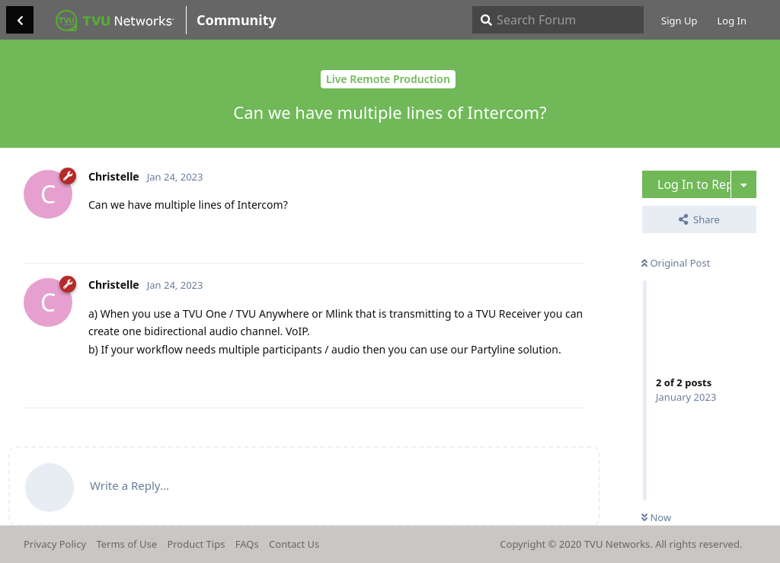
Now (656, 517)
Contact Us (294, 544)
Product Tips (196, 544)
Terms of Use (126, 544)
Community (237, 20)
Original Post (675, 263)
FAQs (247, 544)
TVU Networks (617, 544)
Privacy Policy (55, 544)
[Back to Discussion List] (20, 20)
